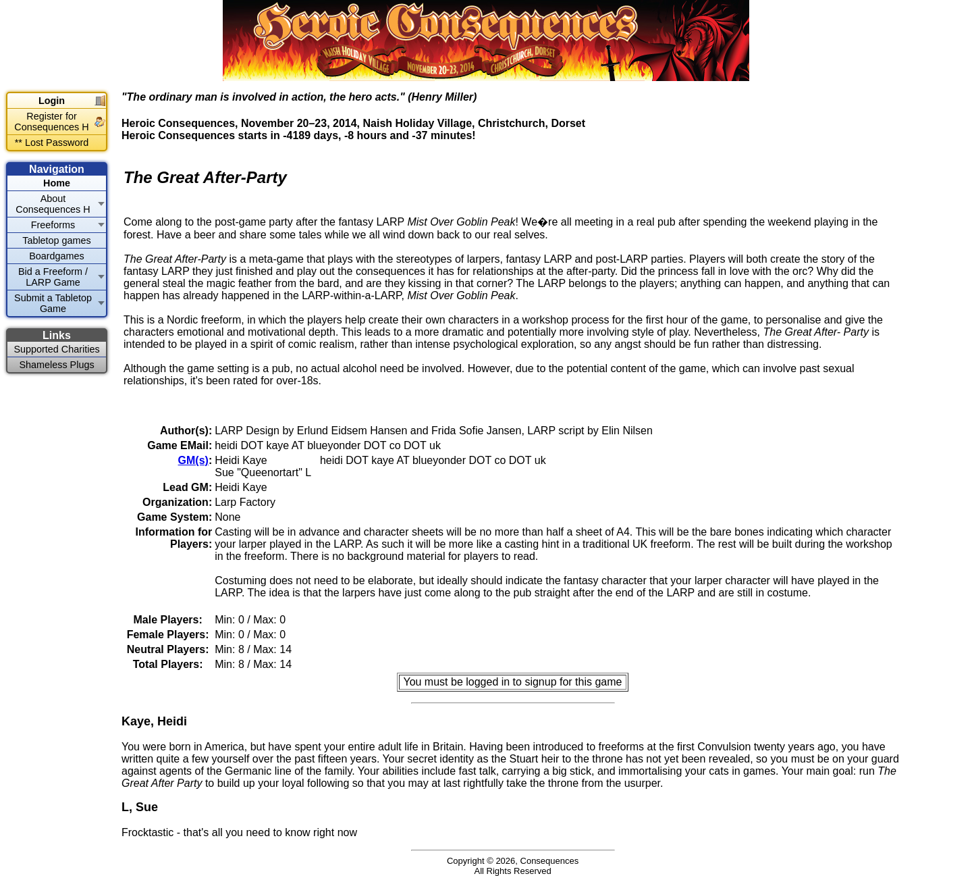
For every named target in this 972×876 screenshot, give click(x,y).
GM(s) (193, 460)
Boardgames (56, 256)
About (53, 204)
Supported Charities (56, 349)
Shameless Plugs (56, 364)
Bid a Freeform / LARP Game (53, 277)
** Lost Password (52, 142)
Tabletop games (56, 240)
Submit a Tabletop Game (53, 303)
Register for (51, 121)
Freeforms (53, 225)
